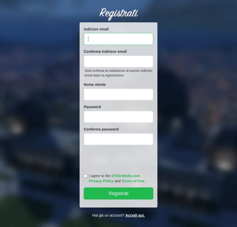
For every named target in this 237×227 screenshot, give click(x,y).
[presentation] (119, 158)
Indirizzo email (96, 29)
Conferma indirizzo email (105, 51)
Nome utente (95, 84)
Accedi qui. (135, 215)
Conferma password (101, 129)
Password (92, 107)
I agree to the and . (114, 178)
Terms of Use (133, 181)
